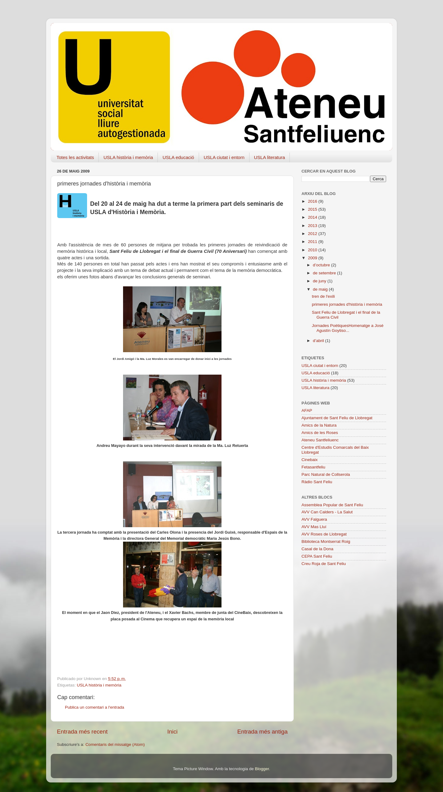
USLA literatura (269, 157)
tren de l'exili (323, 296)
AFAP (306, 410)
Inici (172, 731)
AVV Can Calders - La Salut (327, 512)
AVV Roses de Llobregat (324, 534)
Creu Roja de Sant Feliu (323, 563)
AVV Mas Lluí (313, 526)
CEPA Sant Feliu (316, 556)
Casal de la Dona (317, 549)
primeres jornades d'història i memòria (347, 304)
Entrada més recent (82, 731)
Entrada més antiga (262, 731)
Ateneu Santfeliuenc (320, 440)
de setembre (325, 273)
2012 (313, 233)
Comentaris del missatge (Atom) (115, 744)
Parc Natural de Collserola (325, 474)
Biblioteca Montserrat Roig (325, 541)
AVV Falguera (314, 519)
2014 (313, 217)
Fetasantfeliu (313, 467)
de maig (321, 289)
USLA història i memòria (128, 157)
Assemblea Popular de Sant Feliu (332, 505)
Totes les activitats (75, 157)
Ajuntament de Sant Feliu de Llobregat (336, 418)
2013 (313, 225)
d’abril (319, 340)
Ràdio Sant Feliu (316, 482)
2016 (313, 201)
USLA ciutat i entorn (224, 157)
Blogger (262, 768)
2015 (313, 209)
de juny (320, 281)
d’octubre (322, 265)
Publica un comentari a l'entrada (94, 707)
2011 (313, 241)
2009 (313, 258)
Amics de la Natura (319, 425)
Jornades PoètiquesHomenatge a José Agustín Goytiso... (348, 328)
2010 (313, 250)
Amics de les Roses (319, 432)
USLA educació (178, 157)
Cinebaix (309, 459)
